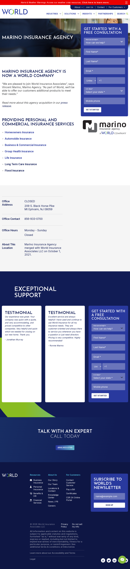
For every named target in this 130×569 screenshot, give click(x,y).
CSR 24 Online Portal (73, 498)
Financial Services (37, 501)
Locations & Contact (53, 489)
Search (122, 13)
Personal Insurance (38, 488)
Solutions (70, 13)
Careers (52, 505)
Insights (87, 13)
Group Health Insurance (19, 151)
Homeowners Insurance (19, 132)
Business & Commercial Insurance (25, 145)
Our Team (52, 484)
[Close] (126, 2)
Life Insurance (13, 157)
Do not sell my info (77, 525)
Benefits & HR (38, 494)
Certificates (71, 493)
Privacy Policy (64, 525)
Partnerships (105, 13)
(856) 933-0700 (65, 447)
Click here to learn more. (95, 2)
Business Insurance (38, 481)
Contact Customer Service (70, 483)
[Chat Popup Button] (121, 558)
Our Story (52, 480)
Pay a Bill (70, 489)
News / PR (53, 501)
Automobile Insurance (18, 138)
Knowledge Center (53, 496)
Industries (52, 13)
